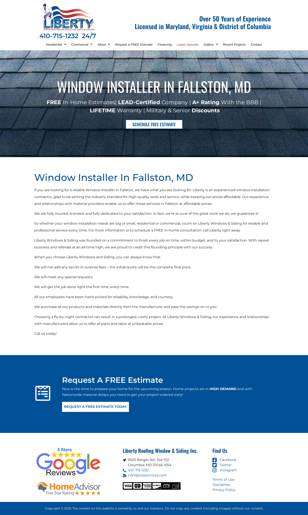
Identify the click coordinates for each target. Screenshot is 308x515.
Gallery (211, 44)
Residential (56, 44)
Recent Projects (234, 44)
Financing (165, 44)
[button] (56, 44)
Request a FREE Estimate (134, 44)
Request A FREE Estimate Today (95, 407)
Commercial (81, 44)
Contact (256, 44)
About (104, 44)
